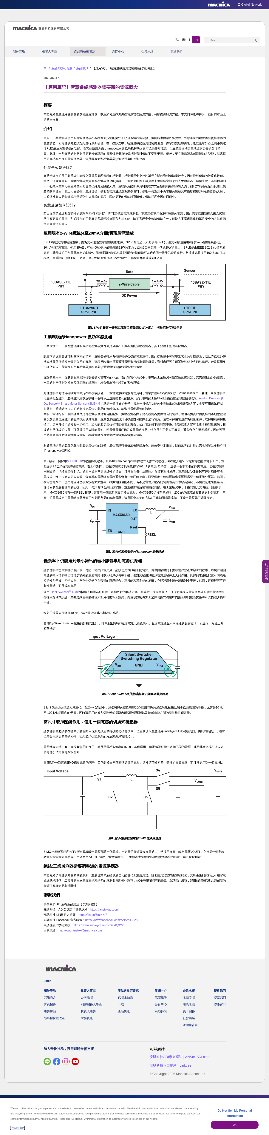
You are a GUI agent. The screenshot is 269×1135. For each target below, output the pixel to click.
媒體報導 (161, 997)
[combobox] (232, 40)
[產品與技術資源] (60, 68)
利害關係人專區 (91, 1004)
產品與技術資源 (84, 51)
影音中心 (161, 1004)
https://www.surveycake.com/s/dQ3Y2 (98, 925)
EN (184, 39)
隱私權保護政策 (54, 1018)
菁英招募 (50, 1004)
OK (235, 1124)
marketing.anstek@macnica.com (80, 930)
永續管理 (189, 997)
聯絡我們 (177, 51)
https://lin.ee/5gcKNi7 (93, 914)
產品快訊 (124, 1011)
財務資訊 (87, 1018)
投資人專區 (49, 51)
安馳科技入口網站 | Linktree (170, 1065)
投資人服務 (88, 1011)
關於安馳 (19, 51)
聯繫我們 (220, 997)
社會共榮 (189, 1018)
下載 (121, 1004)
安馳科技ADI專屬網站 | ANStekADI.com (179, 1057)
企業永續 (147, 51)
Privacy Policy (17, 1128)
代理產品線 (125, 997)
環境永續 (189, 1004)
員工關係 (189, 1011)
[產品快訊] (80, 68)
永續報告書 (190, 1025)
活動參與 (161, 1011)
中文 (196, 39)
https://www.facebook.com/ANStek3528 (111, 920)
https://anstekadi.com (104, 909)
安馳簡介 (50, 997)
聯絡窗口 (220, 1004)
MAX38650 (74, 461)
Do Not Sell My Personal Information (234, 1113)
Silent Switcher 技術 (64, 592)
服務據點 (50, 1011)
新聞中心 (118, 51)
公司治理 (87, 997)
